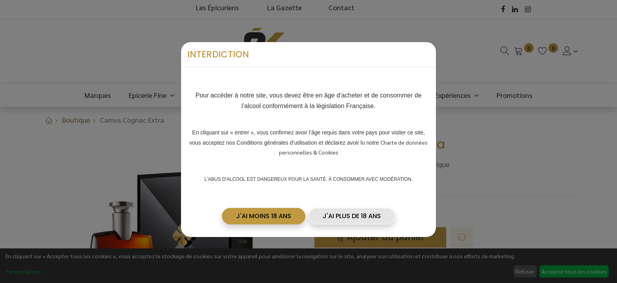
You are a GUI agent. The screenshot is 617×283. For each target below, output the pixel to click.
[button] (263, 213)
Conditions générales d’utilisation (276, 140)
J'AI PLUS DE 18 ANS (352, 213)
